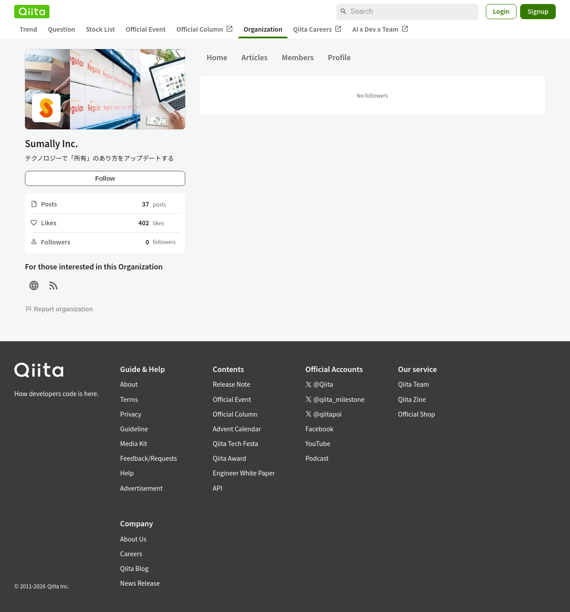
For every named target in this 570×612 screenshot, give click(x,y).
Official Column (204, 29)
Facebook (319, 428)
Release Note (231, 384)
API (217, 488)
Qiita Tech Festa (235, 443)
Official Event (146, 29)
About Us (133, 538)
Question (61, 29)
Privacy (130, 413)
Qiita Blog (134, 568)
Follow (105, 178)
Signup (538, 11)
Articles (254, 57)
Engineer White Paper (244, 472)
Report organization (59, 309)
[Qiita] (31, 11)
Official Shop (416, 413)
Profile (339, 57)
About (129, 384)
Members (298, 57)
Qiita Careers (317, 29)
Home (217, 57)
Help (127, 472)
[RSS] (53, 286)
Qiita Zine (412, 399)
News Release (140, 583)
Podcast (317, 458)
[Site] (34, 286)
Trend (28, 29)
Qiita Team (413, 384)
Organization (263, 29)
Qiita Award (229, 458)
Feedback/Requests (148, 458)
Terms (129, 399)
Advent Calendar (237, 428)
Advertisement (141, 488)
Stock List (100, 29)
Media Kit (133, 443)
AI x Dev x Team (380, 29)
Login (501, 11)
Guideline (134, 428)
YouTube (317, 443)
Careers (131, 553)
